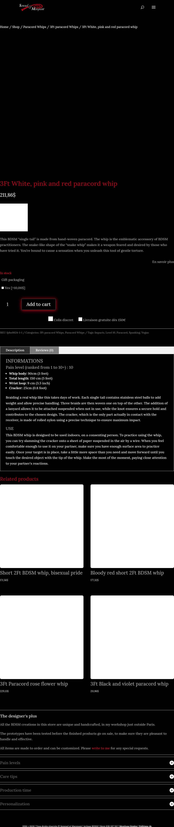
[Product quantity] (9, 304)
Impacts (99, 332)
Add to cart (38, 304)
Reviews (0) (44, 350)
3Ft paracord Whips (64, 27)
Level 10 (110, 332)
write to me (101, 748)
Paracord (122, 332)
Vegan (145, 332)
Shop (15, 27)
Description (15, 350)
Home (4, 27)
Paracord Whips (34, 27)
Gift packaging (12, 280)
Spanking (134, 332)
